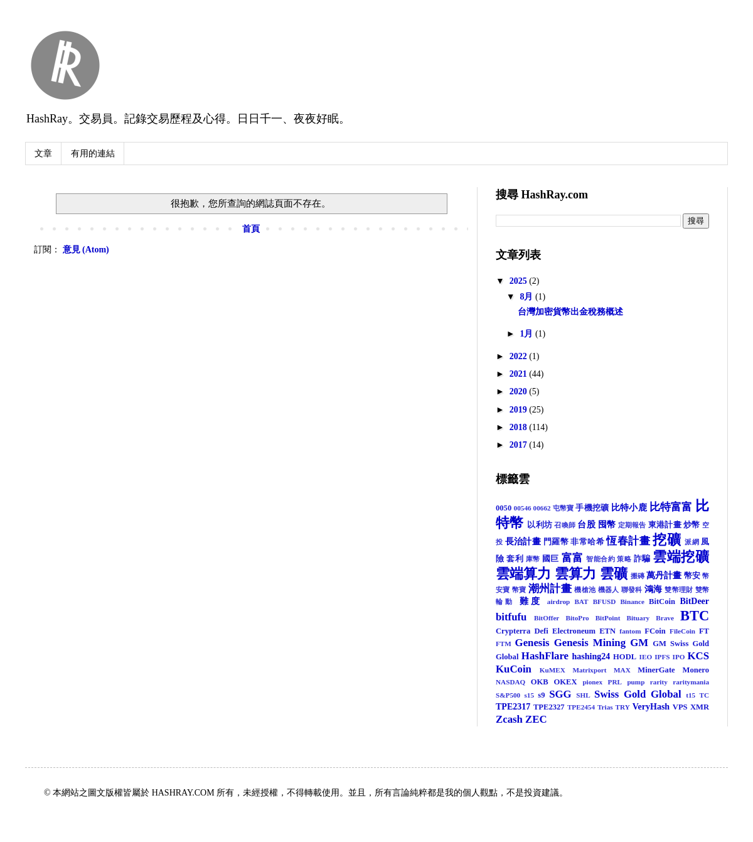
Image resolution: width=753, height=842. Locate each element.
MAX (622, 670)
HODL (624, 656)
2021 (520, 374)
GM (639, 643)
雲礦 (614, 573)
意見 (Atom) (86, 249)
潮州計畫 (550, 589)
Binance (632, 601)
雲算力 (575, 573)
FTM (503, 643)
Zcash (509, 719)
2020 (520, 391)
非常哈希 (587, 541)
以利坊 (539, 525)
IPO (679, 657)
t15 (690, 695)
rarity (659, 682)
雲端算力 (523, 573)
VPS (680, 707)
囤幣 (607, 524)
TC (705, 695)
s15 (529, 695)
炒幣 (691, 525)
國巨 (550, 558)
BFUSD (604, 601)
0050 (503, 508)
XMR (699, 707)
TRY (623, 707)
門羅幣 (556, 541)
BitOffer (546, 618)
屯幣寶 (563, 508)
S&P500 (508, 695)
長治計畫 (523, 541)
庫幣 (533, 559)
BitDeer (694, 601)
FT (704, 631)
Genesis (532, 643)
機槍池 (584, 589)
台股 (586, 524)
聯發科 (632, 589)
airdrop (558, 601)
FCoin (655, 631)
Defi (541, 631)
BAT (581, 601)
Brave (665, 618)
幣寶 (519, 589)
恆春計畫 (627, 541)
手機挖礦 (592, 508)
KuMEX (552, 670)
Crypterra (513, 631)
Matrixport (589, 670)
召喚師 (564, 525)
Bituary (638, 618)
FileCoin (682, 631)
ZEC (536, 719)
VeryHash (651, 706)
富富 (573, 558)
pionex (592, 682)
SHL (583, 695)
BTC (694, 615)
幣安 (692, 575)
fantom (630, 631)
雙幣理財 (679, 589)
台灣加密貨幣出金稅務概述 (570, 311)
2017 (520, 445)
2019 (520, 409)
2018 (520, 427)
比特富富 (671, 507)
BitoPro (577, 618)
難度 (531, 601)
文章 (43, 153)
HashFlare (545, 656)
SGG (560, 694)
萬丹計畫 (663, 575)
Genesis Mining (590, 643)
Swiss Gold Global (637, 694)
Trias (605, 707)
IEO (646, 657)
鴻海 (653, 589)
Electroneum (573, 631)
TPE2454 (581, 707)
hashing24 (591, 656)
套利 (514, 558)
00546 (522, 508)
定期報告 (632, 525)
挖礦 (667, 540)
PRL (615, 682)
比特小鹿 (629, 507)
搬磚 (637, 576)
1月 (527, 333)
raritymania (691, 682)
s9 (541, 695)
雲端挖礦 (681, 556)
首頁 (251, 229)
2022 (520, 356)
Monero (696, 670)
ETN (607, 631)
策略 (624, 559)
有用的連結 (93, 153)
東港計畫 (664, 525)
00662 (542, 508)
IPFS (662, 657)
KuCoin (513, 669)
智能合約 (600, 559)
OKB (539, 681)
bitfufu (511, 617)
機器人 (608, 589)
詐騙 (642, 558)
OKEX (565, 681)
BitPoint (608, 618)
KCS (699, 656)
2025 (520, 281)
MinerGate (656, 670)
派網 (692, 542)
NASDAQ (510, 682)
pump (635, 682)
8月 (527, 296)
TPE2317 (513, 706)
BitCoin (662, 601)
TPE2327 (549, 707)
